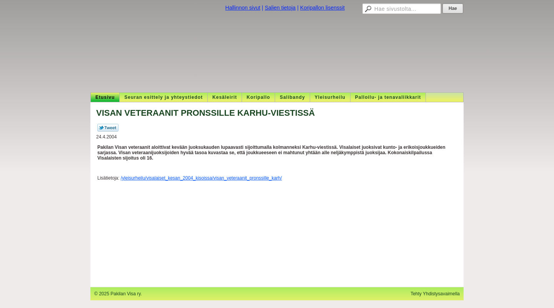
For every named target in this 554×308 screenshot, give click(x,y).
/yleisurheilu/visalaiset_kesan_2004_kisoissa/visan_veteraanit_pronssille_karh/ (201, 178)
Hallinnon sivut (242, 8)
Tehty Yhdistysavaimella (435, 293)
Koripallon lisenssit (322, 8)
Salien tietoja (280, 8)
